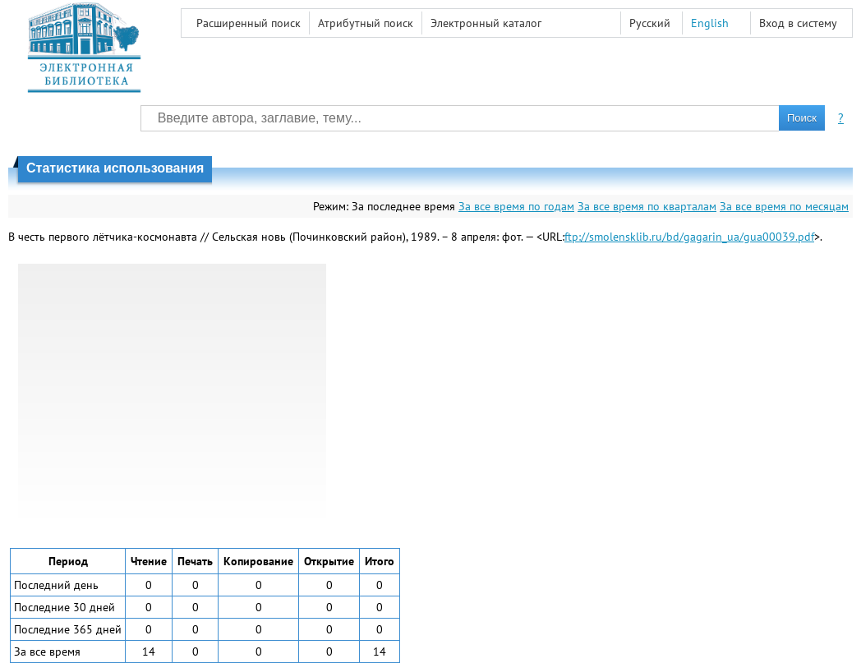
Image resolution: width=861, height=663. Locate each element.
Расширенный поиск (248, 23)
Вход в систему (798, 23)
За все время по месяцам (784, 206)
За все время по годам (516, 206)
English (710, 23)
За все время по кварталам (647, 206)
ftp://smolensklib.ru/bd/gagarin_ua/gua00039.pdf (689, 236)
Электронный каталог (485, 23)
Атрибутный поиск (365, 23)
